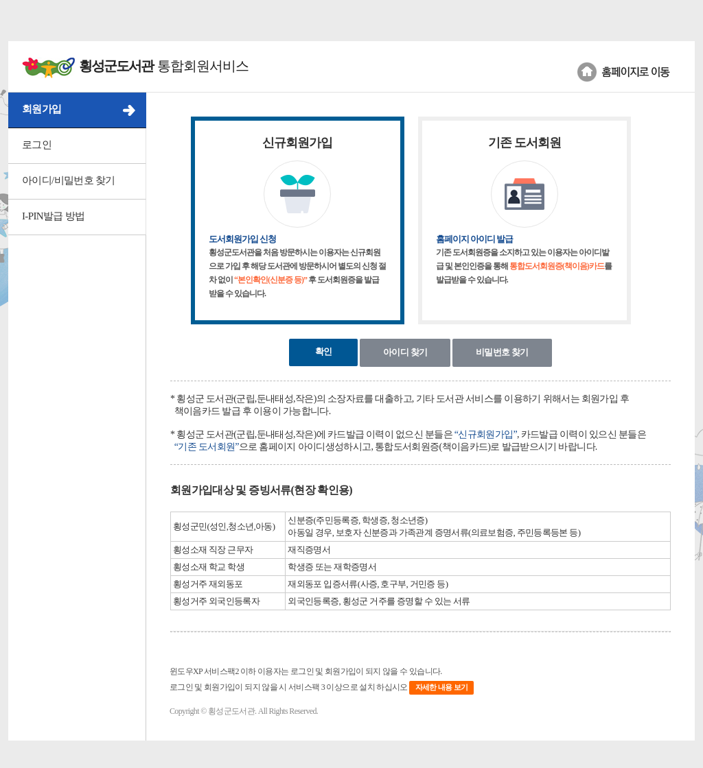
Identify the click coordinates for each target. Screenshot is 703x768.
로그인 (36, 144)
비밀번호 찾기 (502, 352)
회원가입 (41, 109)
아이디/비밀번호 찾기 (68, 180)
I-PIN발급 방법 (53, 216)
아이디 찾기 (405, 352)
